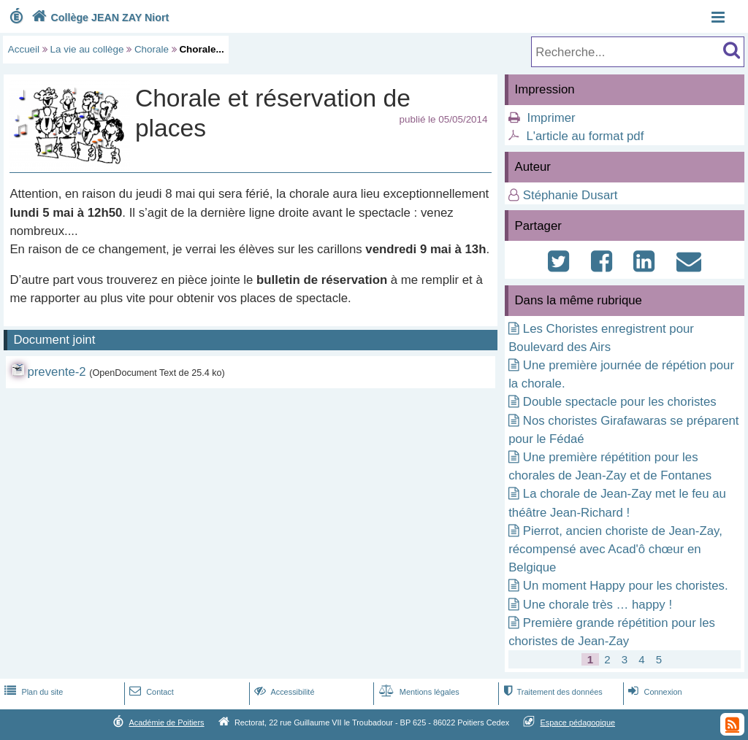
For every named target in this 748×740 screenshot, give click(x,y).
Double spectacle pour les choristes (620, 402)
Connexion (653, 691)
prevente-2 (56, 372)
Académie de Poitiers (166, 722)
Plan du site (32, 691)
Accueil (23, 49)
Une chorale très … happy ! (597, 605)
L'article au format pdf (585, 136)
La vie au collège (87, 49)
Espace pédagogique (578, 722)
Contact (150, 691)
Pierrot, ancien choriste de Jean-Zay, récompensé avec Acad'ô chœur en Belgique (615, 549)
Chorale (151, 49)
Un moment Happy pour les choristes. (625, 586)
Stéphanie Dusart (570, 195)
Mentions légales (417, 691)
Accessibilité (283, 691)
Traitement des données (551, 691)
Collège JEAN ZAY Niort (98, 17)
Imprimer (551, 118)
